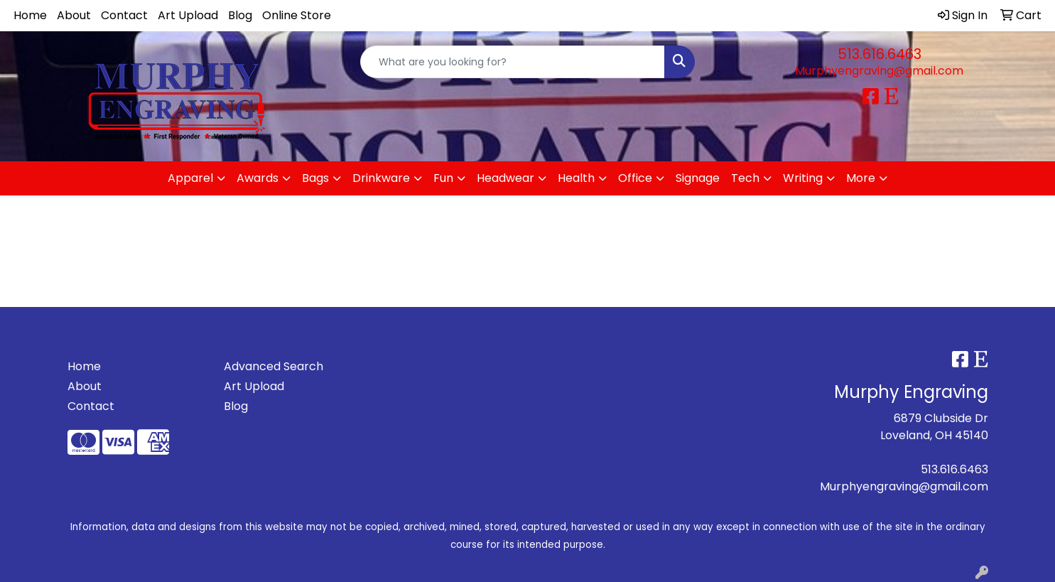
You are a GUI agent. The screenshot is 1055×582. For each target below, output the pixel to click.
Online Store (296, 15)
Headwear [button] (505, 178)
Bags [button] (315, 178)
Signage (698, 178)
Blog (240, 15)
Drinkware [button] (381, 178)
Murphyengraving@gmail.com (879, 71)
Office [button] (635, 178)
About (74, 15)
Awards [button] (257, 178)
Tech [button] (745, 178)
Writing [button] (803, 178)
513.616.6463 (879, 54)
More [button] (860, 178)
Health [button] (576, 178)
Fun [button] (443, 178)
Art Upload (188, 15)
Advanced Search (273, 366)
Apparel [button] (190, 178)
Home (30, 15)
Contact (124, 15)
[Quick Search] (512, 61)
